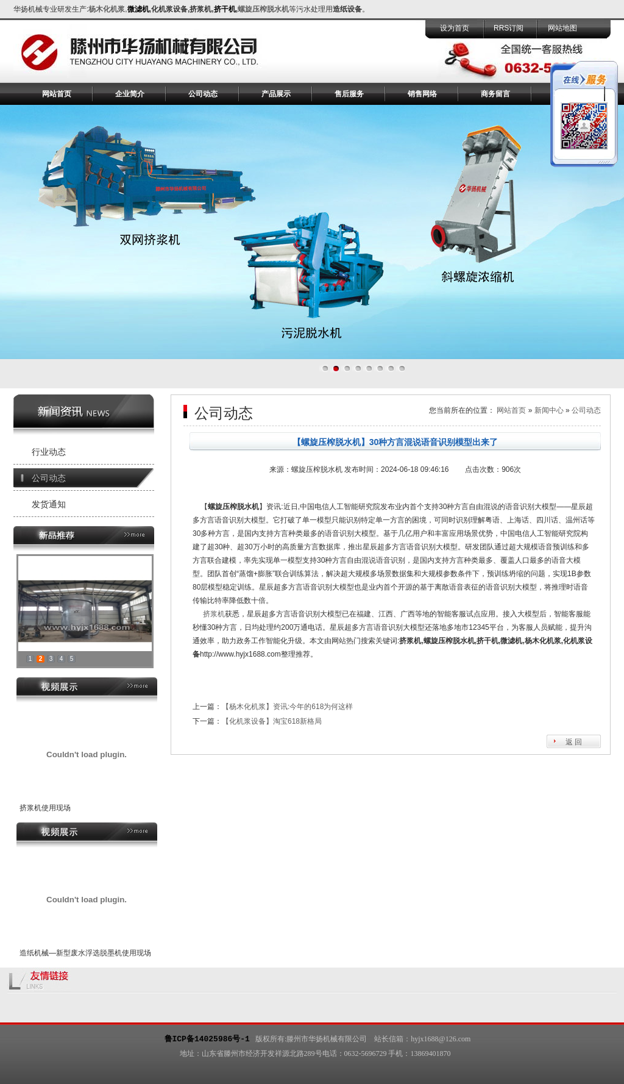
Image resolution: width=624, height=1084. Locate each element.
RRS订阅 (508, 28)
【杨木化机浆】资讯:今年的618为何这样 (287, 706)
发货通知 (49, 504)
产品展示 (276, 94)
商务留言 (495, 94)
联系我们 (568, 94)
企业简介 (129, 94)
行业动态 (49, 452)
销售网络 (422, 94)
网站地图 (562, 28)
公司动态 (203, 94)
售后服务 (349, 94)
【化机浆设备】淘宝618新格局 (272, 721)
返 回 (574, 742)
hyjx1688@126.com (440, 1039)
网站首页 (56, 94)
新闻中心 (549, 410)
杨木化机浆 (106, 9)
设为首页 (454, 28)
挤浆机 (214, 614)
